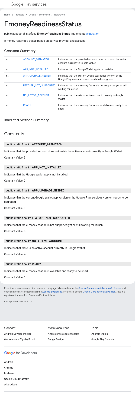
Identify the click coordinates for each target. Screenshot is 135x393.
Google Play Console (102, 339)
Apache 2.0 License (52, 291)
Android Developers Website (63, 333)
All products (10, 384)
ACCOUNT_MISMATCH (36, 59)
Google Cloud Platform (16, 379)
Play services (29, 4)
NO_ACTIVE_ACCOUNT (36, 95)
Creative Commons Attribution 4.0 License (99, 288)
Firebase (9, 373)
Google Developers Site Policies (99, 291)
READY (27, 105)
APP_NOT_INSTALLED (35, 69)
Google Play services (39, 14)
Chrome (8, 367)
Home (7, 14)
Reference (59, 14)
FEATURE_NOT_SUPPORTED (39, 85)
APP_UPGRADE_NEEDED (37, 75)
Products (19, 14)
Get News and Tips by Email (19, 339)
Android (8, 362)
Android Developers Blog (17, 333)
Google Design (56, 339)
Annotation (92, 33)
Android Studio (99, 333)
